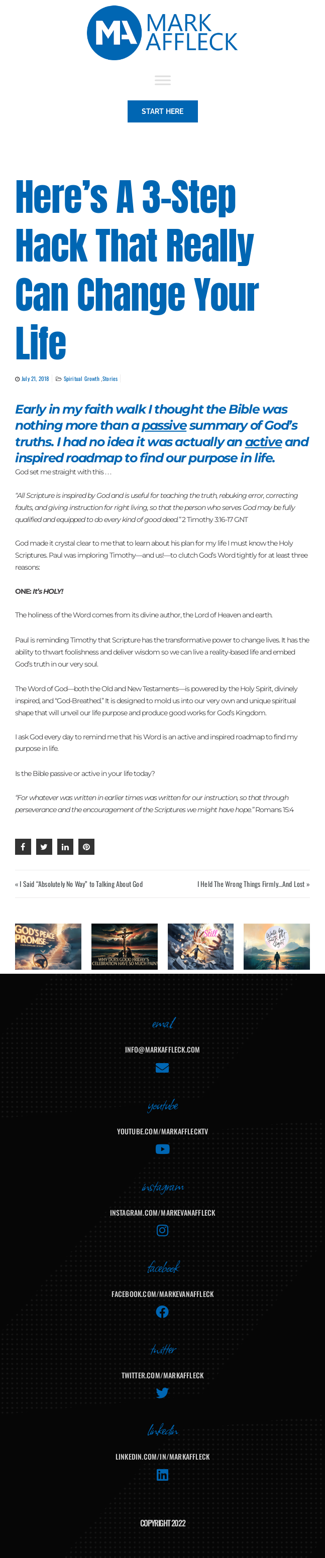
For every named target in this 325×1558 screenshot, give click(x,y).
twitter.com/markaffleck (163, 1375)
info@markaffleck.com (162, 1049)
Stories (110, 378)
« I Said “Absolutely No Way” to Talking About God (79, 883)
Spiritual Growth (82, 378)
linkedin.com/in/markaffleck (162, 1456)
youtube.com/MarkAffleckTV (162, 1131)
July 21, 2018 (35, 378)
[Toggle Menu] (163, 80)
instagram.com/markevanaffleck (162, 1212)
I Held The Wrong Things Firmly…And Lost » (253, 883)
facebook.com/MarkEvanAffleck (163, 1293)
